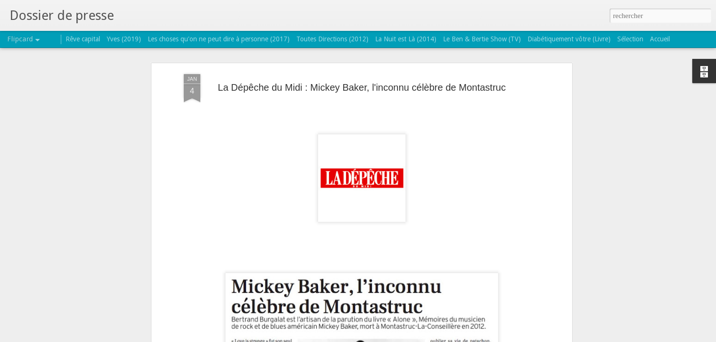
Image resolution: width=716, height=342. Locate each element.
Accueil (660, 39)
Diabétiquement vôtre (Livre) (569, 39)
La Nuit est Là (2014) (405, 39)
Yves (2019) (124, 39)
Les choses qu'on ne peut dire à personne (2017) (219, 39)
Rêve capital (83, 39)
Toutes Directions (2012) (332, 39)
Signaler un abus (419, 337)
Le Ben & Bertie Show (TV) (482, 39)
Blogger (388, 337)
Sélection (630, 39)
